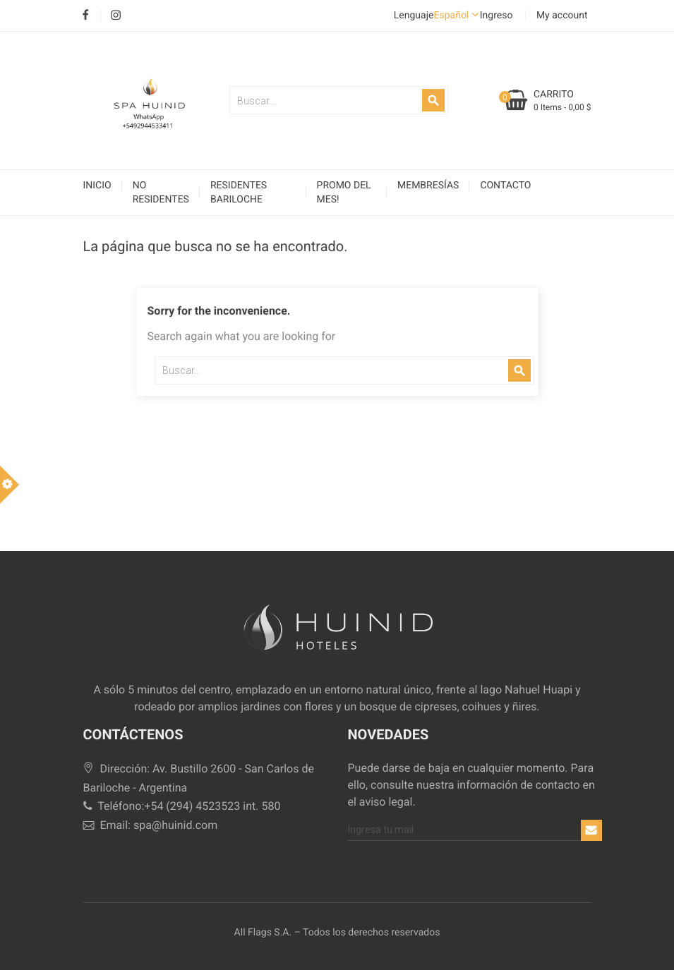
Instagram (116, 16)
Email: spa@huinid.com (150, 825)
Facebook (86, 16)
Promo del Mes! (344, 192)
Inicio (97, 185)
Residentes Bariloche (238, 192)
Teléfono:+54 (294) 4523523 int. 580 (182, 806)
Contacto (505, 185)
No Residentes (161, 192)
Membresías (428, 185)
